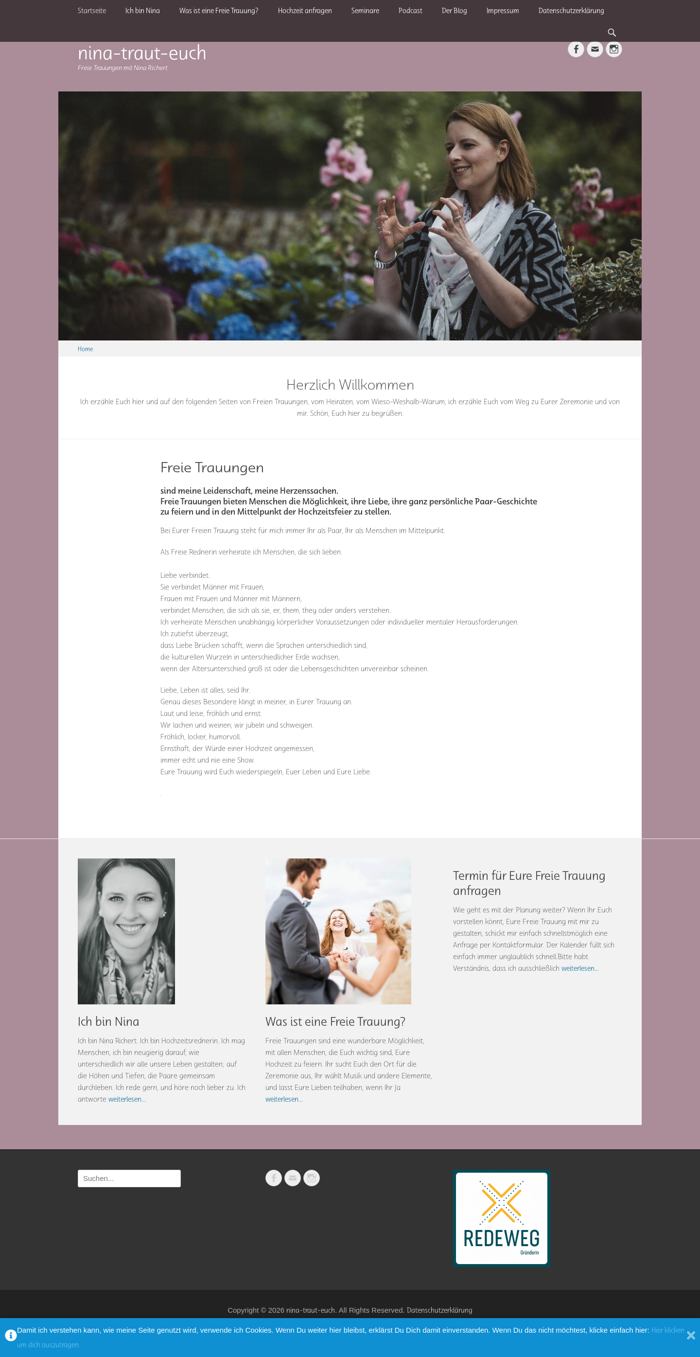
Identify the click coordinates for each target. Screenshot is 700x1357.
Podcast (410, 10)
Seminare (365, 10)
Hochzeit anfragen (305, 10)
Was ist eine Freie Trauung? (219, 10)
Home (85, 349)
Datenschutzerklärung (571, 10)
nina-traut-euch (142, 52)
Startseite (92, 10)
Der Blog (454, 10)
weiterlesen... (127, 1099)
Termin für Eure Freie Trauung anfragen (529, 883)
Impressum (503, 10)
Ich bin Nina (142, 10)
